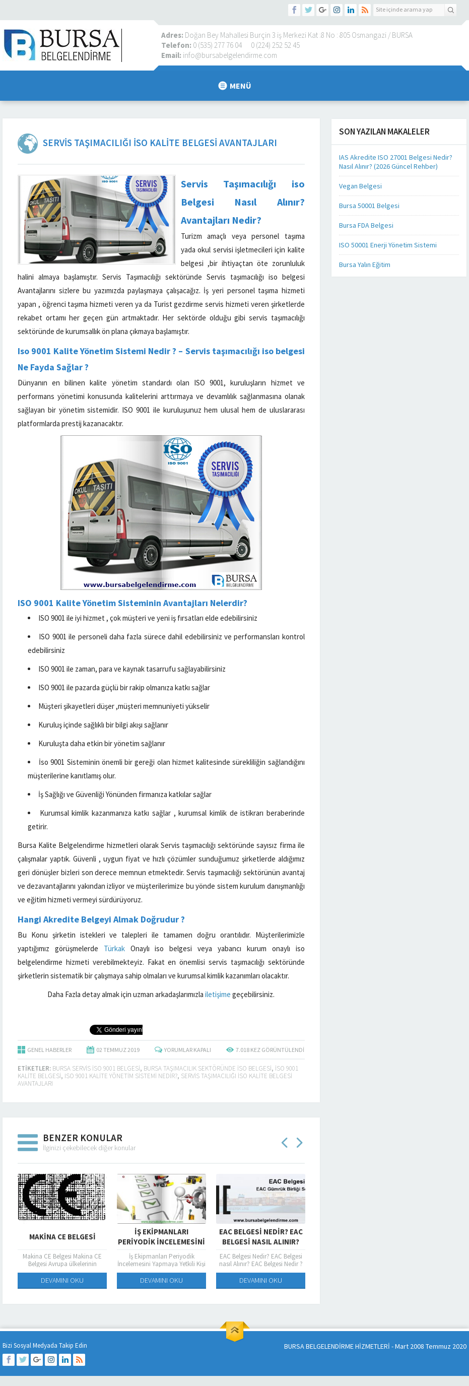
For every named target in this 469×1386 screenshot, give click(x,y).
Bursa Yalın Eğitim (364, 264)
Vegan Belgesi (360, 185)
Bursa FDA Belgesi (366, 225)
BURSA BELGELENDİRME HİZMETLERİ (337, 1346)
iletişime (218, 994)
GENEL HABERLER (49, 1049)
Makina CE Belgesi (62, 1236)
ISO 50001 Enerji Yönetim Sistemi (388, 244)
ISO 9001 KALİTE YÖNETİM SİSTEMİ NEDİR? (120, 1076)
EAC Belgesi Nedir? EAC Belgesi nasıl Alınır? (261, 1236)
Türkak (114, 948)
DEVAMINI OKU (62, 1279)
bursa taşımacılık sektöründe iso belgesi (208, 1068)
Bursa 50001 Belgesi (369, 205)
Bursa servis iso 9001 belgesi (96, 1068)
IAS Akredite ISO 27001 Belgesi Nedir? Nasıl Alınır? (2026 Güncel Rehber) (395, 162)
